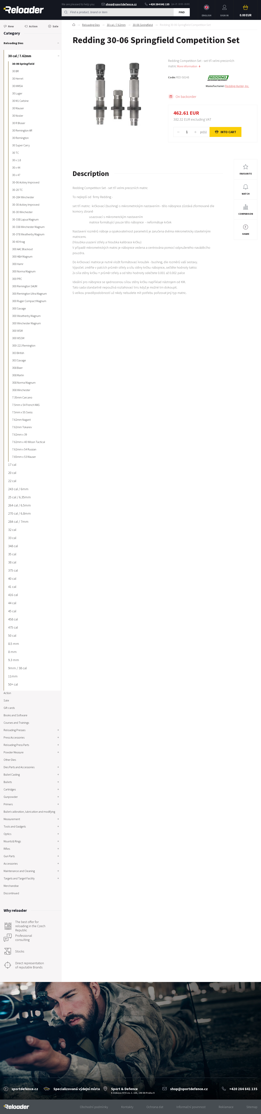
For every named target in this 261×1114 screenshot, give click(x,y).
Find (182, 12)
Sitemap (251, 1107)
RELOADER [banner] (24, 9)
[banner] (16, 1107)
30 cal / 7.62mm (116, 25)
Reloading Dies (91, 25)
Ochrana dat (154, 1107)
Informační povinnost (191, 1107)
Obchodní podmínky (94, 1107)
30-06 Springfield (143, 25)
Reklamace (226, 1107)
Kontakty (127, 1107)
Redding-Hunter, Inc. (237, 86)
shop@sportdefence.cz (119, 4)
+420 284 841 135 (157, 4)
